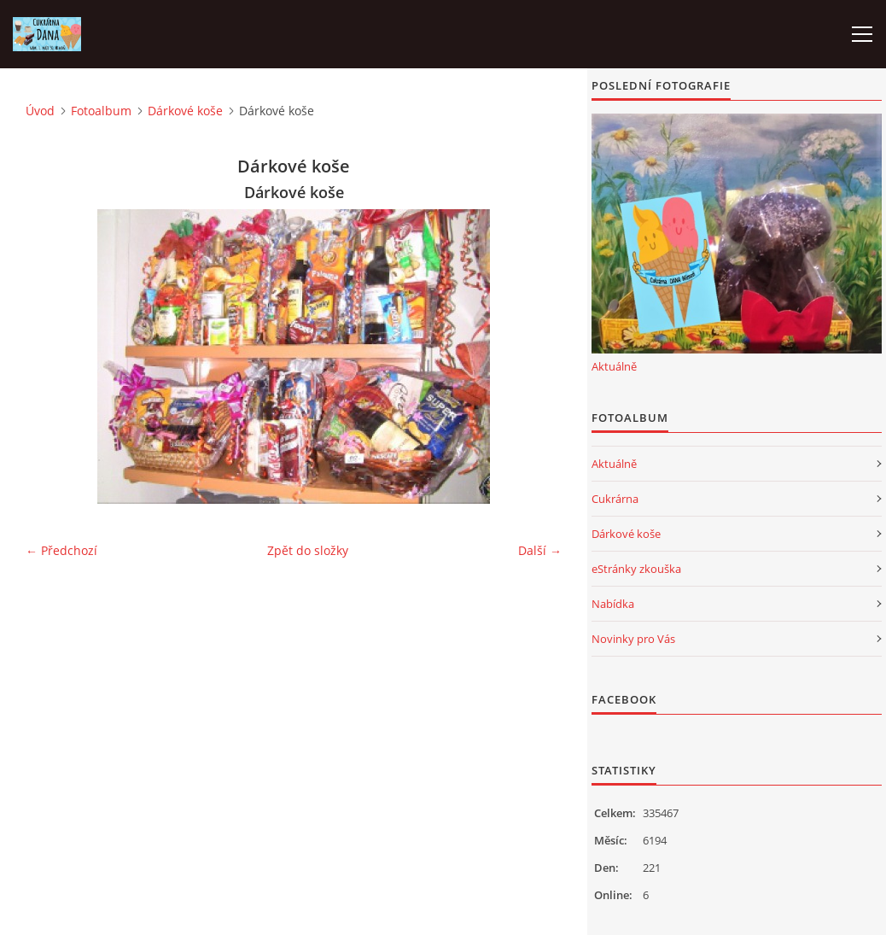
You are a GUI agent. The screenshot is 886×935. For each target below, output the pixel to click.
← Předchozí (61, 550)
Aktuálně (614, 366)
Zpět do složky (307, 550)
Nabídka (613, 603)
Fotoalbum (101, 110)
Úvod (40, 110)
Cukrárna (615, 498)
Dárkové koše (185, 110)
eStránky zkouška (636, 568)
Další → (540, 550)
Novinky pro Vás (633, 638)
